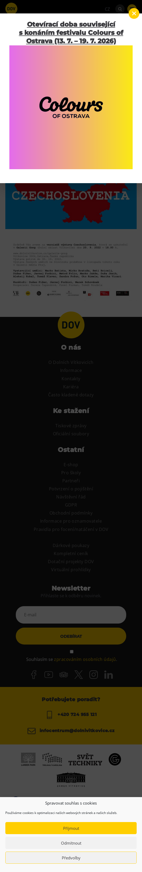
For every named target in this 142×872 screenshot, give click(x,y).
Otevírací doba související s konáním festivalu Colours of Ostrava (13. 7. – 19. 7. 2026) (71, 32)
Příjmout (71, 828)
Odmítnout (71, 843)
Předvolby (71, 857)
